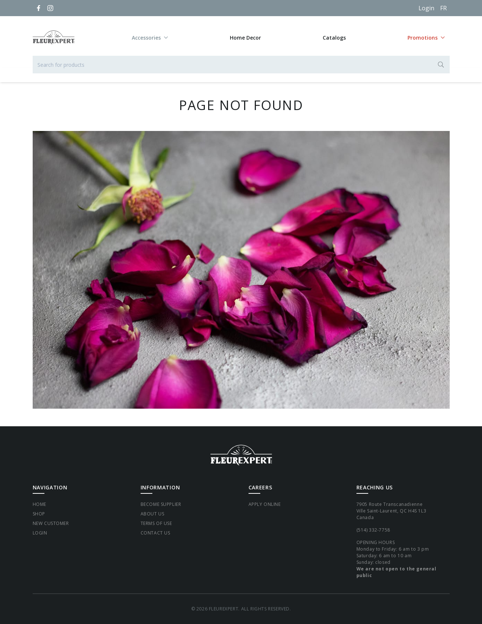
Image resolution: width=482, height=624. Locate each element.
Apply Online (265, 504)
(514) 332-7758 (373, 530)
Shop (39, 514)
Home (39, 504)
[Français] (443, 8)
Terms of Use (156, 523)
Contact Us (155, 533)
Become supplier (161, 504)
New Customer (51, 523)
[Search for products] (241, 64)
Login (426, 8)
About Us (152, 514)
